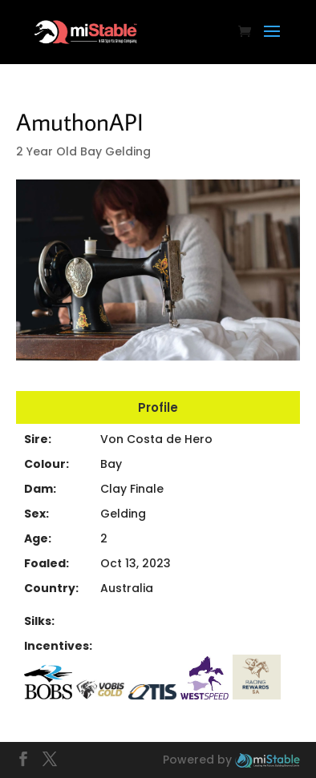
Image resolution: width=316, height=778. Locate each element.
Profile (158, 407)
